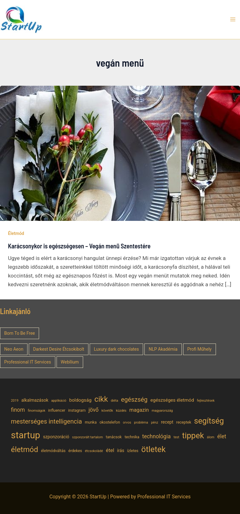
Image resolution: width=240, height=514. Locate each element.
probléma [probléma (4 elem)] (141, 422)
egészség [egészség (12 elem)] (134, 399)
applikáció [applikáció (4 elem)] (58, 401)
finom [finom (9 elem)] (18, 410)
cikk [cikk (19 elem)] (101, 399)
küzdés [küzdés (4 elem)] (121, 411)
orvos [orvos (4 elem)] (127, 422)
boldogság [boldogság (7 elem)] (80, 400)
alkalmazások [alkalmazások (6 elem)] (34, 400)
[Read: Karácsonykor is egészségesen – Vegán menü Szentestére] (120, 153)
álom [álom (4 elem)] (210, 437)
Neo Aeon (13, 349)
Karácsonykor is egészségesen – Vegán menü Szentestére (79, 246)
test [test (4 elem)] (176, 437)
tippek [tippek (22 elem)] (193, 435)
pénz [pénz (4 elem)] (154, 422)
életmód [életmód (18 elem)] (24, 449)
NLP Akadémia (163, 349)
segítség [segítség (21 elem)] (209, 420)
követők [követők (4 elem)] (107, 411)
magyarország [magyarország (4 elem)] (162, 411)
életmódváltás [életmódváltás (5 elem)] (53, 450)
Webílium (70, 361)
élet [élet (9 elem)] (221, 436)
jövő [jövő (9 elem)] (93, 410)
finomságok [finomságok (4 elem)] (36, 411)
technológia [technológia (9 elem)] (156, 436)
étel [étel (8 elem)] (110, 450)
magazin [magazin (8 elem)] (139, 410)
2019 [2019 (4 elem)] (14, 401)
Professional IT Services (27, 361)
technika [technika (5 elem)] (132, 437)
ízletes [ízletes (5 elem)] (132, 450)
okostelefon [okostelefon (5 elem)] (109, 422)
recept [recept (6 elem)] (167, 422)
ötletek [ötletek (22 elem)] (153, 449)
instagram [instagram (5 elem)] (77, 410)
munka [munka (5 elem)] (91, 422)
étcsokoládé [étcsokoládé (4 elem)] (94, 451)
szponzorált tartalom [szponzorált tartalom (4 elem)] (87, 437)
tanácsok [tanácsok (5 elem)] (114, 437)
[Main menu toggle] (233, 19)
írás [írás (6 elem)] (120, 450)
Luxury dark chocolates (116, 349)
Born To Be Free (19, 333)
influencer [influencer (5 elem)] (56, 410)
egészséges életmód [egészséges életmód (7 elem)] (172, 400)
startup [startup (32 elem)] (25, 435)
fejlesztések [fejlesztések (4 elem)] (206, 401)
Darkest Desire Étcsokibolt (58, 349)
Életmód (16, 233)
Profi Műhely (199, 349)
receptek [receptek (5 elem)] (183, 422)
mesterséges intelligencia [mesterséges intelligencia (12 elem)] (46, 421)
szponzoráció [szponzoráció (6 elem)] (56, 436)
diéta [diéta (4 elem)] (114, 401)
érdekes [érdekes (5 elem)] (75, 450)
